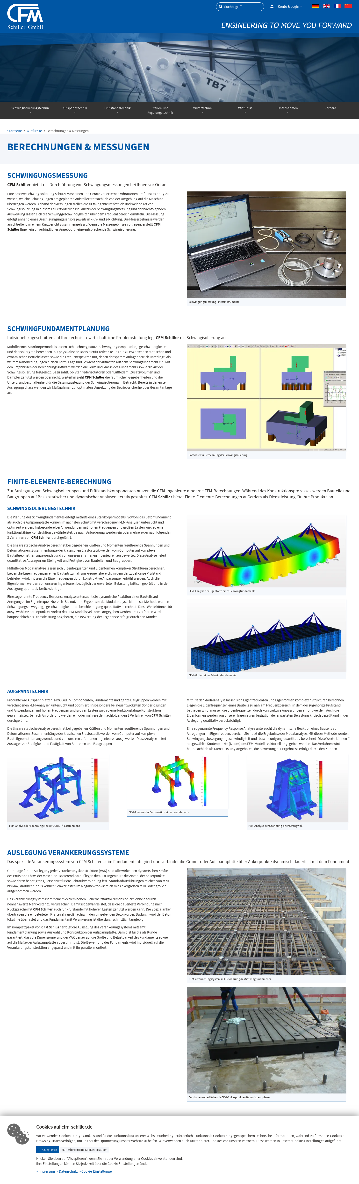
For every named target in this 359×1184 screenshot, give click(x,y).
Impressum (46, 1171)
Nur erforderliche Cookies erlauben (84, 1150)
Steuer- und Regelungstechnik (160, 110)
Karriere (330, 108)
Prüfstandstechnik (117, 108)
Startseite (14, 131)
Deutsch (315, 6)
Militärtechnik (202, 108)
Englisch (326, 6)
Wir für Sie (245, 108)
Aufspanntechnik (75, 108)
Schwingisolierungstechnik (30, 108)
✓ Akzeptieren (47, 1150)
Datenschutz (68, 1171)
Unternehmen (288, 108)
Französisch (337, 6)
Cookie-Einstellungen (97, 1171)
